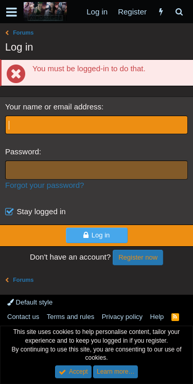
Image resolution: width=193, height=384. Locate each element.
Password (22, 151)
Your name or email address (53, 106)
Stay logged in (41, 211)
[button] (11, 12)
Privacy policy (122, 317)
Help (157, 317)
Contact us (23, 317)
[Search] (179, 11)
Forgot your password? (44, 185)
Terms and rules (70, 317)
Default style (29, 302)
